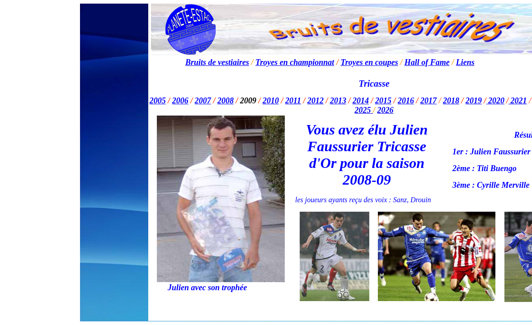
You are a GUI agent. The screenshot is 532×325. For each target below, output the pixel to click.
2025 (362, 110)
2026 (385, 110)
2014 (361, 100)
